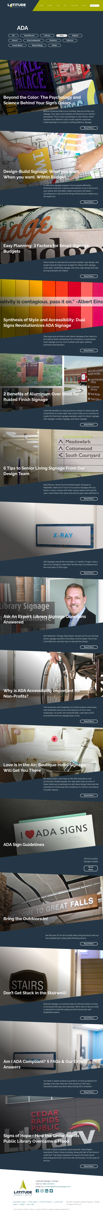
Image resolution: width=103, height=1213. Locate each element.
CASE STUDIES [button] (75, 5)
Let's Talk (30, 1204)
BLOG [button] (65, 5)
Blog (22, 1204)
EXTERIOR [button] (50, 5)
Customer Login (19, 1202)
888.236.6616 (48, 1184)
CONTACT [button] (84, 5)
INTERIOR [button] (41, 5)
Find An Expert (45, 1202)
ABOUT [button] (58, 5)
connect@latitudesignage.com (57, 1186)
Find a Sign (32, 1202)
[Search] (94, 5)
